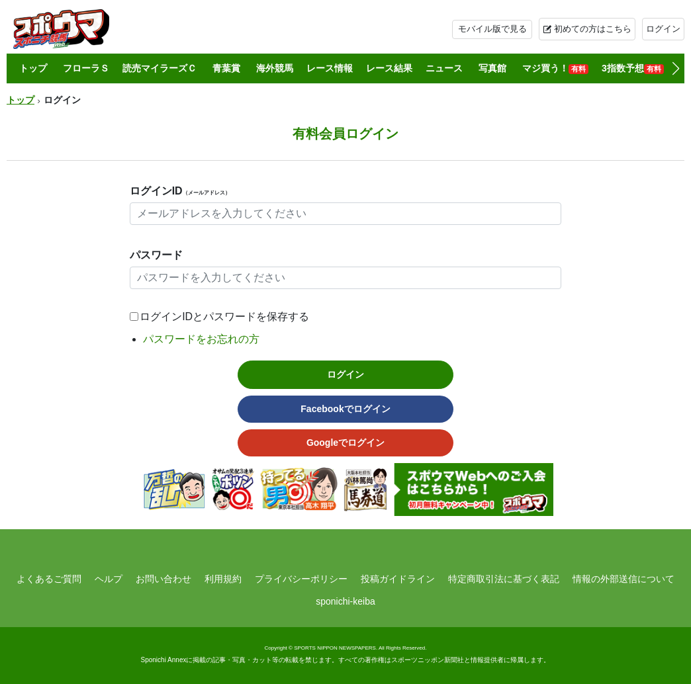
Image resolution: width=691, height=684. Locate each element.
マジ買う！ (555, 68)
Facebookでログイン (345, 409)
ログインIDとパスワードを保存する (224, 316)
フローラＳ (86, 68)
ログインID (180, 190)
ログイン (663, 29)
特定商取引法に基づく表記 (503, 579)
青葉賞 (226, 68)
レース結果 (389, 68)
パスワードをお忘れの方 (201, 339)
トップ (33, 68)
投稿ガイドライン (398, 579)
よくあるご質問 (49, 579)
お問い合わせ (163, 579)
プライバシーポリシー (301, 579)
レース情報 (329, 68)
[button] (675, 68)
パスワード (156, 255)
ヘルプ (108, 579)
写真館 (492, 68)
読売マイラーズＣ (159, 68)
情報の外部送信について (623, 579)
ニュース (444, 68)
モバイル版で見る (492, 29)
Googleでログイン (345, 442)
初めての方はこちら (592, 29)
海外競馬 (274, 68)
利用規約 (223, 579)
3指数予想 (633, 68)
